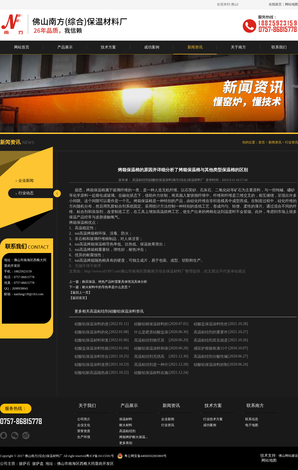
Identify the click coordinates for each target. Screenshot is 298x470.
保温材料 (125, 419)
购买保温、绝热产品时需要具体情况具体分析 (114, 282)
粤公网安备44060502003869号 (145, 456)
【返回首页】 (79, 298)
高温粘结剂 (99, 311)
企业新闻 (26, 181)
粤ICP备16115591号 (100, 456)
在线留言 (275, 4)
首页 (261, 142)
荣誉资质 (83, 431)
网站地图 (291, 4)
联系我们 (279, 47)
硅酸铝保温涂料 (122, 311)
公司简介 (83, 419)
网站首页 (21, 47)
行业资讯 (291, 142)
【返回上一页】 (80, 292)
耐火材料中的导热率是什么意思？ (106, 287)
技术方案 (108, 47)
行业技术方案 (213, 419)
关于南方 (238, 47)
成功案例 (151, 47)
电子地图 (251, 425)
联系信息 (251, 419)
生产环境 (83, 437)
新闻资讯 (195, 47)
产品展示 (65, 47)
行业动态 (26, 193)
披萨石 (24, 464)
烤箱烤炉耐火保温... (133, 437)
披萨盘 (38, 464)
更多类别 (125, 443)
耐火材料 (125, 425)
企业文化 (83, 425)
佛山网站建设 (288, 456)
